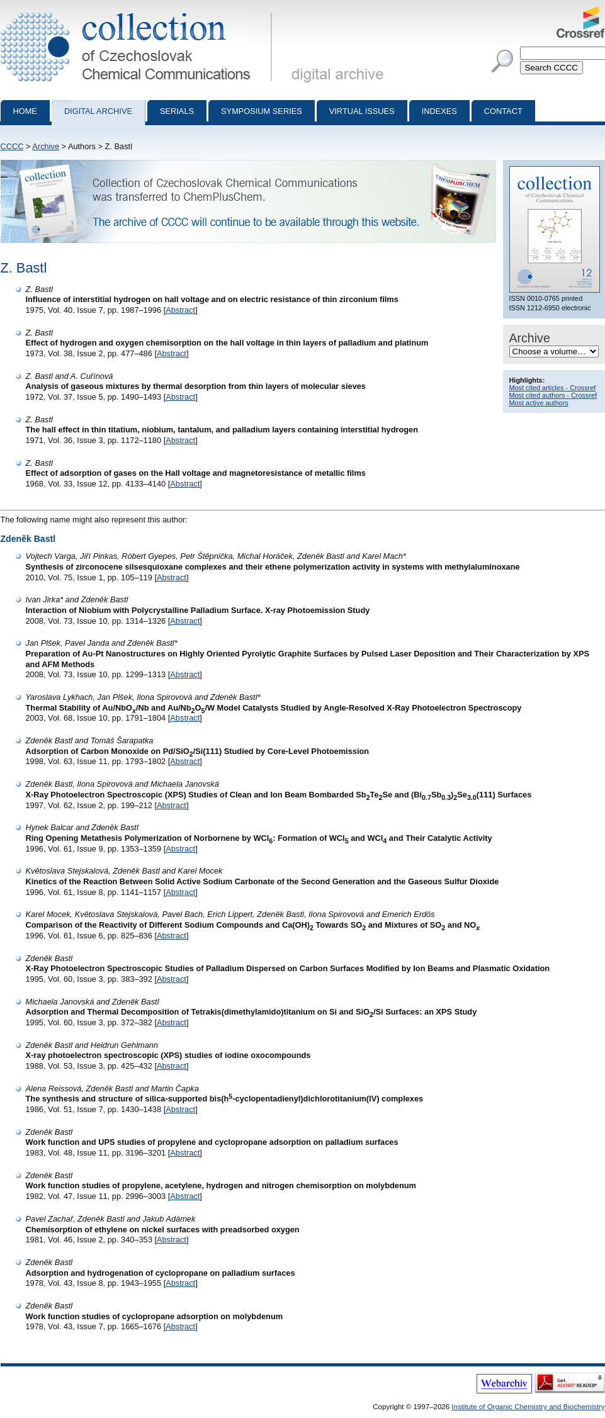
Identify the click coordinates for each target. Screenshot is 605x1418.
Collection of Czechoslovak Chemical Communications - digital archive (139, 11)
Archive (45, 146)
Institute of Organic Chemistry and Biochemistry (527, 1406)
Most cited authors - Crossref (553, 395)
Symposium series (261, 111)
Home (25, 111)
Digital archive (98, 111)
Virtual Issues (362, 111)
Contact (503, 111)
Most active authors (538, 403)
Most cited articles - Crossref (552, 387)
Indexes (439, 111)
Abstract (180, 310)
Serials (177, 111)
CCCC (12, 146)
